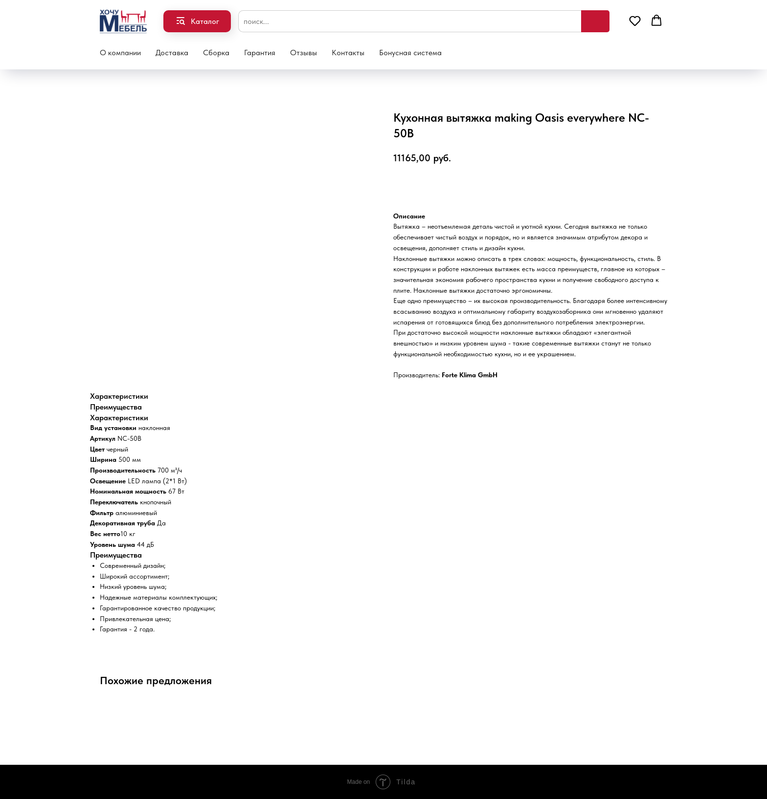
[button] (635, 20)
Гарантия (259, 52)
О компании (120, 52)
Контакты (348, 52)
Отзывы (303, 52)
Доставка (172, 52)
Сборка (216, 52)
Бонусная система (410, 52)
